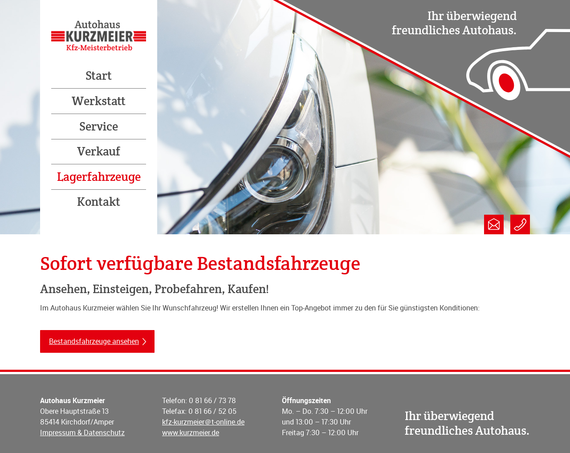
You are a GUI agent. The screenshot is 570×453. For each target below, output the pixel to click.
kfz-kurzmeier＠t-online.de (203, 422)
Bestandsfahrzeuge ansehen (94, 341)
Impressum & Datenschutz (82, 432)
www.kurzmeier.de (190, 432)
